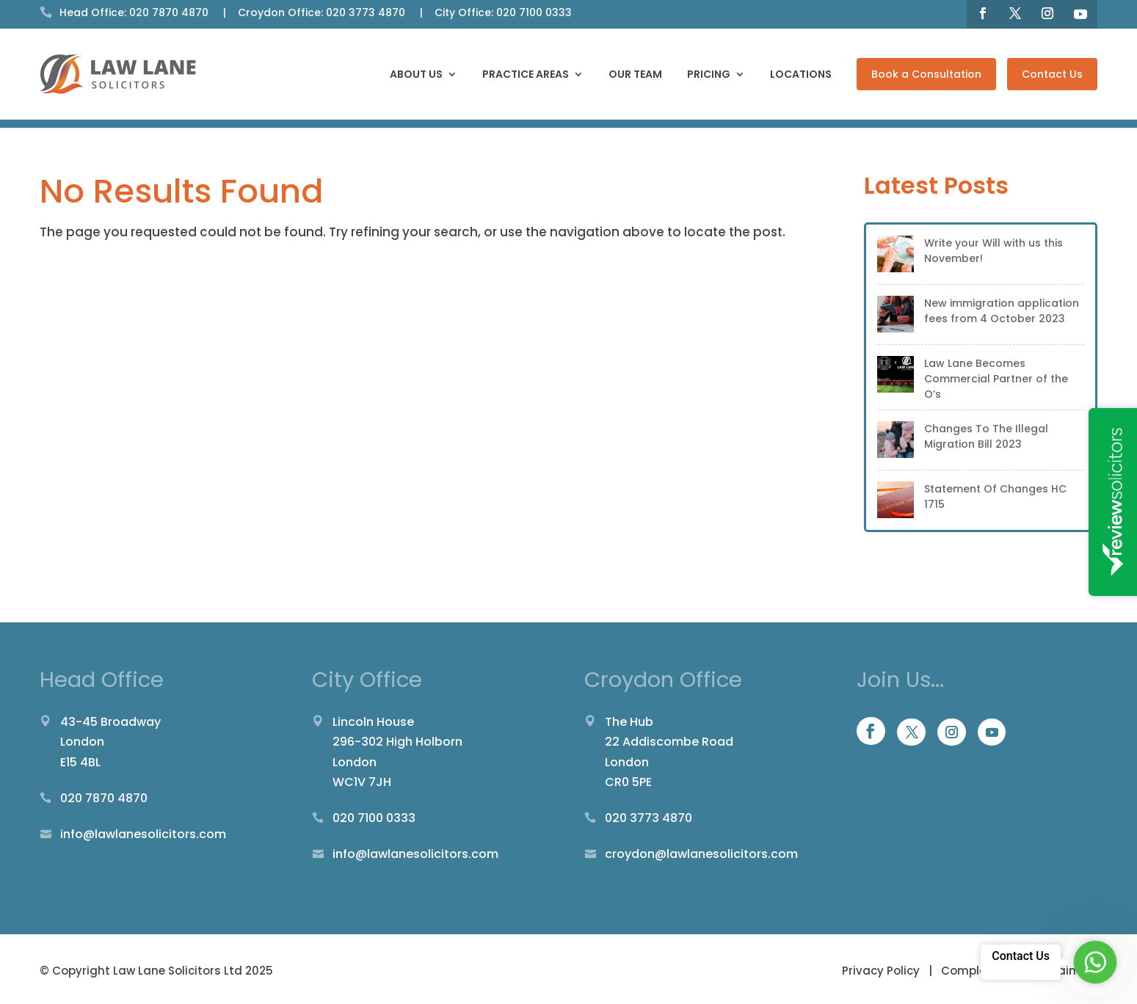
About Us (416, 75)
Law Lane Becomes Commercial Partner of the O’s (996, 378)
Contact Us (1052, 74)
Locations (801, 75)
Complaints (975, 970)
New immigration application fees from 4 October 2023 (1001, 311)
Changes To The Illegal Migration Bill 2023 (986, 436)
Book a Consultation (926, 74)
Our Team (635, 75)
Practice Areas (525, 75)
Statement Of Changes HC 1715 (995, 496)
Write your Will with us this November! (993, 251)
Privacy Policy (882, 970)
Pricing (708, 75)
